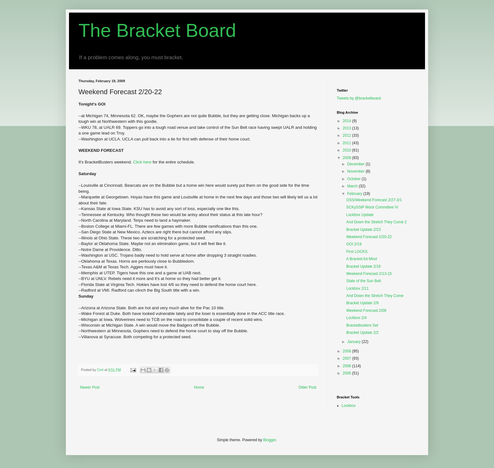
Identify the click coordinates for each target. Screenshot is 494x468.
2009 (347, 158)
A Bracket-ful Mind (361, 259)
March (353, 186)
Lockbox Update (360, 215)
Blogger (269, 440)
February (355, 193)
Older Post (307, 387)
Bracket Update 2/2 (362, 332)
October (354, 179)
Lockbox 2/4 (356, 318)
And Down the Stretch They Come (375, 296)
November (356, 171)
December (356, 164)
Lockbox (349, 405)
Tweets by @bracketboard (359, 98)
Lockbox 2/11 (357, 288)
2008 (347, 351)
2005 (347, 373)
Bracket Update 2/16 (363, 266)
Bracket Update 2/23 (363, 229)
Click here (142, 162)
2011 (347, 143)
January (354, 342)
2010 (347, 150)
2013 (347, 128)
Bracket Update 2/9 (362, 303)
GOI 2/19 (354, 244)
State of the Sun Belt (363, 281)
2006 (347, 366)
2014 (347, 121)
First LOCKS (356, 251)
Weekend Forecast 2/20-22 (369, 237)
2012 (347, 135)
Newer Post (90, 387)
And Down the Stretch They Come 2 (376, 222)
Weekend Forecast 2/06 (366, 310)
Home (199, 387)
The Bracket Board (157, 30)
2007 (347, 358)
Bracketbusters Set (362, 325)
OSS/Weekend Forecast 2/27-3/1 (374, 200)
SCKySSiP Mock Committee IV (372, 207)
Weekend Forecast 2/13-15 (369, 273)
